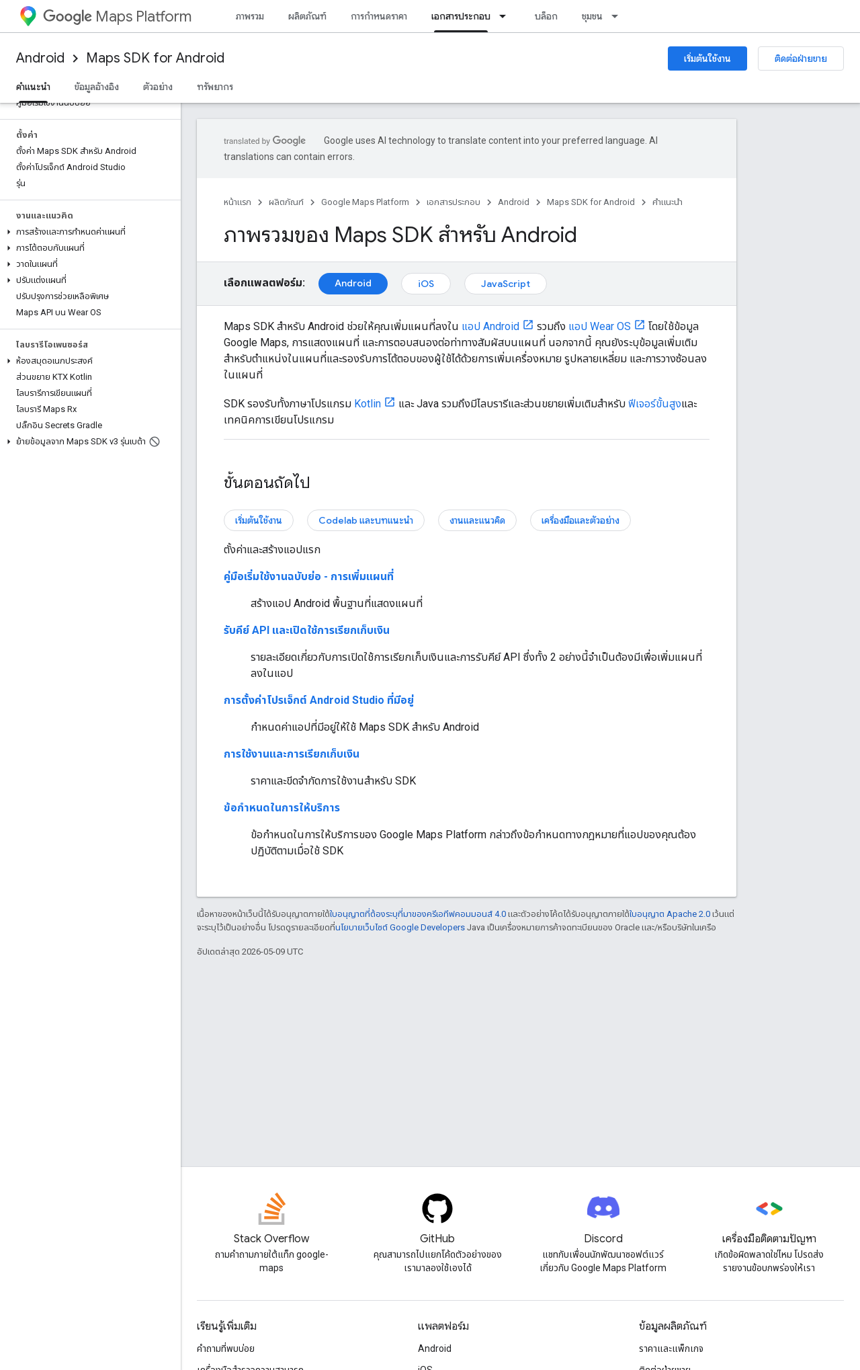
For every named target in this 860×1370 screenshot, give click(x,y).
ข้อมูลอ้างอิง (97, 87)
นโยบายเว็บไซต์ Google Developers (400, 927)
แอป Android (490, 326)
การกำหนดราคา (379, 16)
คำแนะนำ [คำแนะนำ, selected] (33, 87)
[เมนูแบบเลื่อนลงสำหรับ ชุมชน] (619, 16)
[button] (87, 232)
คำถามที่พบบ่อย (226, 1348)
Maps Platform (117, 16)
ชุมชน (592, 16)
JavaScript (505, 284)
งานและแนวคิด (477, 520)
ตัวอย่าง (158, 87)
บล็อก (546, 16)
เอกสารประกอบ (453, 202)
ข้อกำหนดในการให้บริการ (282, 807)
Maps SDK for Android (155, 58)
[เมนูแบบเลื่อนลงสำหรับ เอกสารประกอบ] (506, 16)
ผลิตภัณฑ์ (307, 16)
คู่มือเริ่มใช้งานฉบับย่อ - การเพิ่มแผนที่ (309, 576)
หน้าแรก (237, 202)
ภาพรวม (250, 16)
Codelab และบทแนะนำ (365, 520)
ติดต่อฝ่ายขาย (801, 58)
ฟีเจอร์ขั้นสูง (654, 403)
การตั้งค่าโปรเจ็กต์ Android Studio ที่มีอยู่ (319, 700)
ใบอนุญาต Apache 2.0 (670, 914)
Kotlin (367, 403)
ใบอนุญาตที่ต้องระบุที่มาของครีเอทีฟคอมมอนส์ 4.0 (418, 914)
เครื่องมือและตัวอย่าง (580, 520)
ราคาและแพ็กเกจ (671, 1348)
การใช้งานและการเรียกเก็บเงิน (291, 754)
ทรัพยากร (215, 87)
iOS (426, 284)
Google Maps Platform (365, 202)
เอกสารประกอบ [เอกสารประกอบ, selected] (460, 16)
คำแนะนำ (667, 202)
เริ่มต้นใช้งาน (707, 58)
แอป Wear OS (599, 326)
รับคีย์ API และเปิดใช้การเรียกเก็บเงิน (307, 630)
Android (40, 58)
